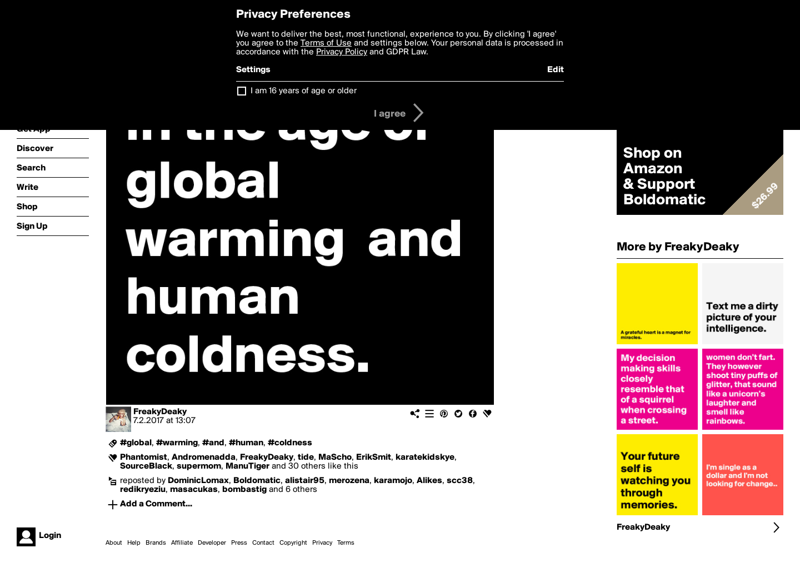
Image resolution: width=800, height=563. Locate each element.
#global (136, 443)
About (114, 543)
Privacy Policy (341, 52)
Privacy (322, 543)
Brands (156, 543)
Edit (555, 70)
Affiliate (182, 543)
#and (213, 443)
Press (239, 543)
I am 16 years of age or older (304, 91)
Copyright (293, 543)
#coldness (290, 443)
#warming (177, 443)
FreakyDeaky (160, 412)
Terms (345, 543)
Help (134, 543)
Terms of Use (326, 43)
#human (246, 443)
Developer (212, 543)
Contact (263, 543)
